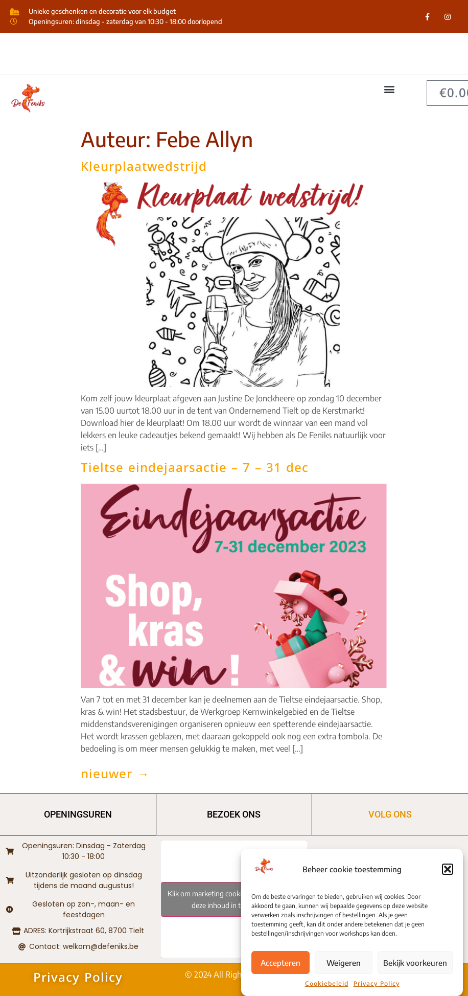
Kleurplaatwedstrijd (144, 166)
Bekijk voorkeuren (415, 966)
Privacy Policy (377, 987)
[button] (447, 873)
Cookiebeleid (326, 987)
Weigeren (343, 966)
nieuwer (115, 774)
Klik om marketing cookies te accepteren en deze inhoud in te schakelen (234, 899)
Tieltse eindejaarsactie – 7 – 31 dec (195, 468)
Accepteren (280, 966)
